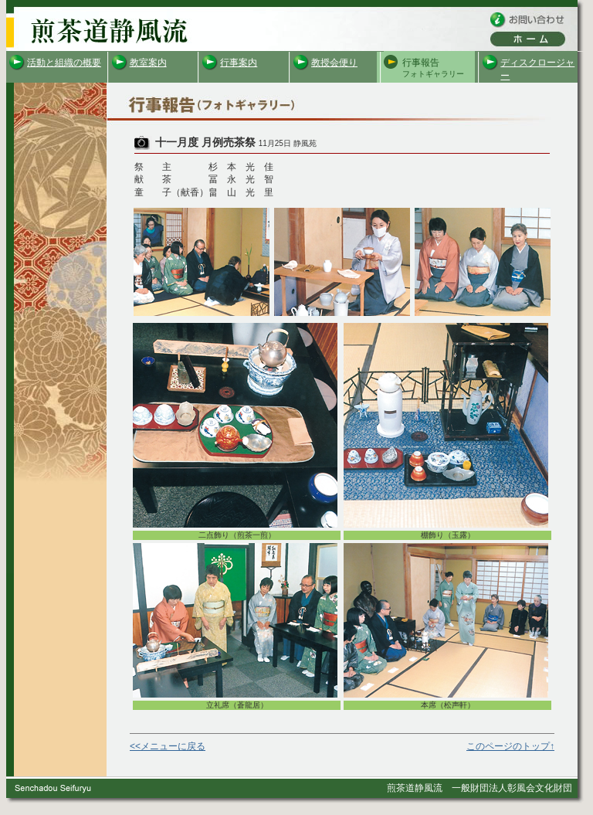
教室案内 (148, 62)
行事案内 (238, 62)
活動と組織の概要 (64, 62)
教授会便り (334, 62)
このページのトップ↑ (510, 746)
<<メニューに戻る (167, 746)
